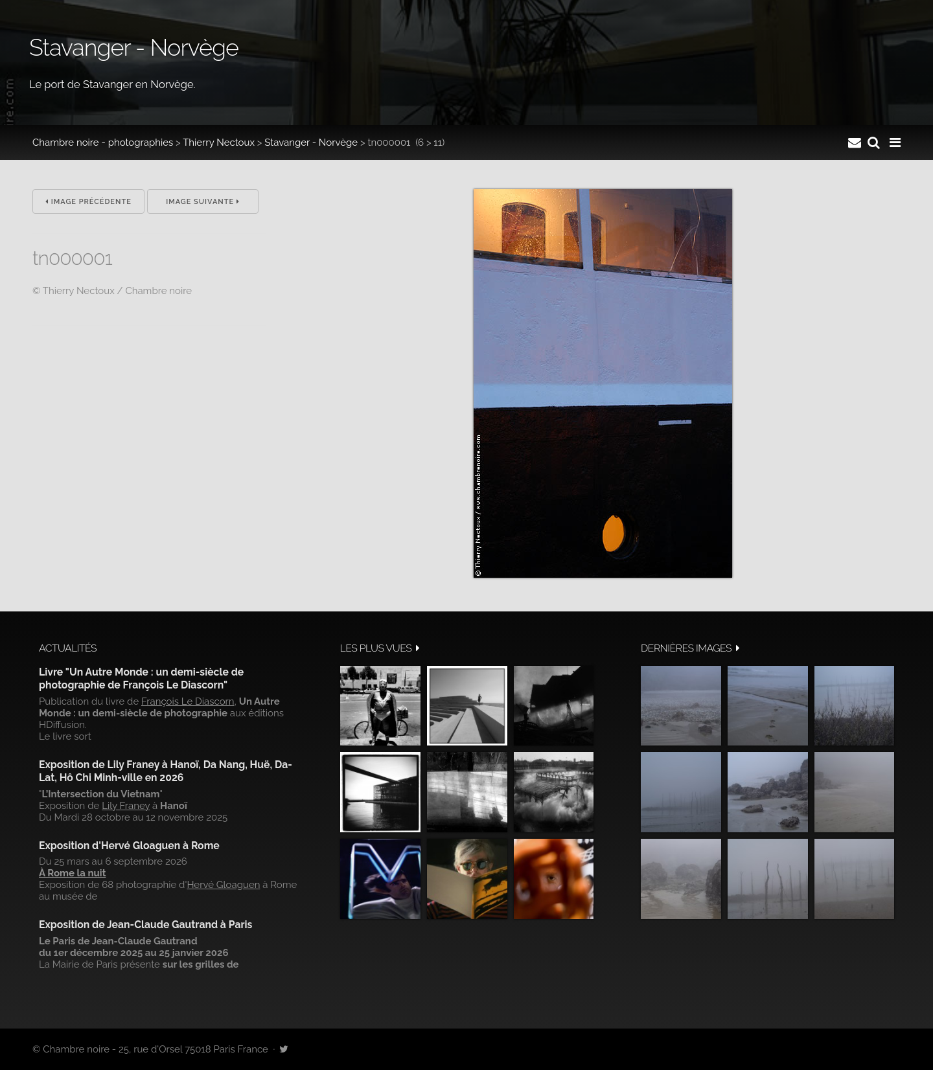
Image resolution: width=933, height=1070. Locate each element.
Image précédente (88, 202)
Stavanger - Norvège (311, 142)
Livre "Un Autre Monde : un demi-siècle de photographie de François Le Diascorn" (141, 678)
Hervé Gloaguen (223, 885)
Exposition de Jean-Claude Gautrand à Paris (145, 924)
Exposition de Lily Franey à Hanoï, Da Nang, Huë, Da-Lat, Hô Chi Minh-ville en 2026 (165, 771)
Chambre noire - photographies (102, 142)
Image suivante (203, 202)
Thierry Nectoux (219, 142)
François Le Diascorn (188, 701)
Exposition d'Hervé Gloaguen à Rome (129, 845)
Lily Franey (126, 806)
